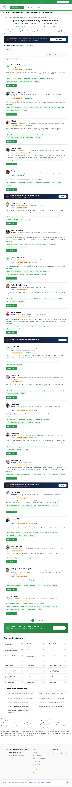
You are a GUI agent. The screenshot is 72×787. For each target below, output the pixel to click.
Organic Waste (58, 650)
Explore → (62, 196)
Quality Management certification (15, 274)
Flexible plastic (59, 326)
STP (44, 585)
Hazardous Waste (14, 656)
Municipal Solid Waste (58, 107)
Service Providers (17, 12)
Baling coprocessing (41, 244)
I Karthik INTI (16, 375)
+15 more (21, 328)
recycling (52, 244)
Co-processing (10, 449)
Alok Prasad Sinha (18, 92)
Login (39, 7)
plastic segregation (12, 81)
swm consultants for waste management (50, 706)
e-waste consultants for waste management (51, 698)
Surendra (14, 596)
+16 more (59, 160)
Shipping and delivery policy (40, 772)
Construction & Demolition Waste (58, 670)
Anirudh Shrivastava (19, 285)
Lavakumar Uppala (18, 203)
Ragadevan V (16, 312)
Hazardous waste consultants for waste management (17, 711)
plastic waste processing (46, 78)
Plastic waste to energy (26, 81)
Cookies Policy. (47, 782)
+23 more (63, 474)
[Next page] (42, 620)
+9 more (9, 185)
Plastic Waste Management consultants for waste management (19, 693)
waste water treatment (33, 274)
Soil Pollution (36, 682)
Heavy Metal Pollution (58, 665)
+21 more (32, 535)
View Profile (11, 85)
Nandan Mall (15, 519)
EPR (53, 182)
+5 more (24, 247)
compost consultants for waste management (51, 702)
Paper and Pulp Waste (14, 671)
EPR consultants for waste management (17, 702)
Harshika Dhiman (17, 258)
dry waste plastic (28, 134)
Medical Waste (36, 677)
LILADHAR (15, 404)
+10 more (36, 81)
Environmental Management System (14, 649)
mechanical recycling (25, 558)
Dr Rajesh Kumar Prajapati (21, 569)
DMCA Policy (36, 764)
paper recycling (44, 160)
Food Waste (36, 665)
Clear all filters (26, 59)
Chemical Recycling (12, 558)
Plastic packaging (11, 328)
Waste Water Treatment (14, 661)
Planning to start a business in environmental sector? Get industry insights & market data (36, 2)
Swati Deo (15, 347)
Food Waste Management (36, 655)
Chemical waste (14, 682)
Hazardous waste (45, 107)
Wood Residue (36, 671)
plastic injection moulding (14, 78)
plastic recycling (11, 160)
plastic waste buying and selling (43, 134)
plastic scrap (10, 474)
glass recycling (11, 364)
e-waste (52, 160)
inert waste (55, 474)
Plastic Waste (20, 45)
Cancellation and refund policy (41, 770)
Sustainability (14, 665)
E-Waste (36, 650)
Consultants (6, 12)
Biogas (58, 661)
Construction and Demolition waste (16, 508)
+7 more (28, 219)
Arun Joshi (15, 433)
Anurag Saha (16, 460)
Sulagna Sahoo (16, 171)
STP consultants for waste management (17, 706)
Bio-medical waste (11, 301)
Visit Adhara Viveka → (58, 39)
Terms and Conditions (39, 758)
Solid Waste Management (14, 643)
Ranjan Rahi (15, 492)
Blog (34, 749)
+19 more (19, 364)
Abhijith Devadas (17, 230)
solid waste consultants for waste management (19, 698)
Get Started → (59, 628)
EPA (36, 160)
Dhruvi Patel (16, 148)
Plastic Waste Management (30, 78)
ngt (49, 474)
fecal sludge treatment (27, 137)
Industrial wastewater (53, 362)
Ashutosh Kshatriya (18, 65)
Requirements (47, 12)
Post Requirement (17, 7)
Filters (8, 49)
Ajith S (13, 121)
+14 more (26, 449)
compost (42, 362)
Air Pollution (58, 677)
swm (22, 219)
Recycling (30, 45)
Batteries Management (58, 656)
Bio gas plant (31, 609)
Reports (35, 752)
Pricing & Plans (37, 755)
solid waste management (13, 110)
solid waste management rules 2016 (49, 217)
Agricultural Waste (36, 661)
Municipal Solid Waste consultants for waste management (50, 693)
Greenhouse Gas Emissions (14, 677)
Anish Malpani (16, 546)
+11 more (24, 110)
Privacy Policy (36, 761)
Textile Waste (58, 682)
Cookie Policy (36, 767)
